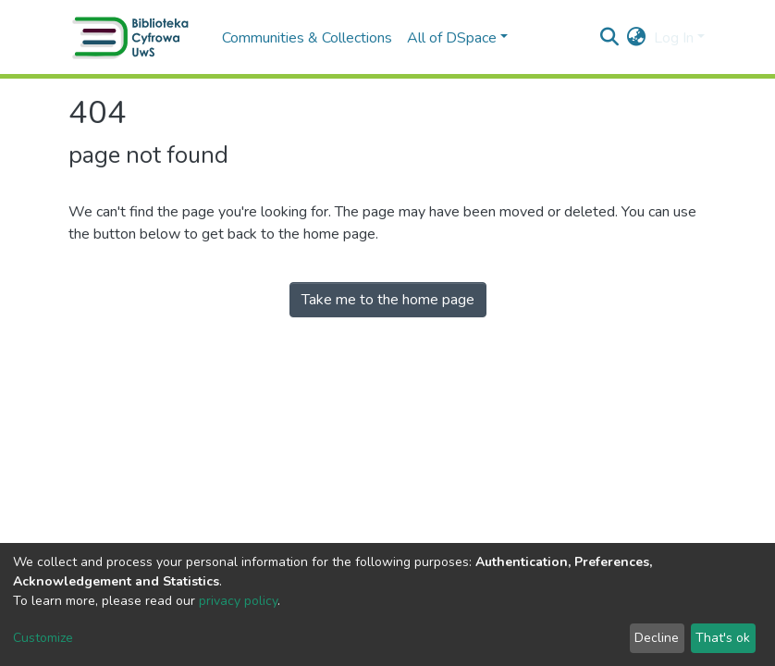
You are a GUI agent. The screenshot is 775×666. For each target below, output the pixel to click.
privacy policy (238, 601)
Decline (656, 638)
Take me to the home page (387, 300)
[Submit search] (609, 38)
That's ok (722, 638)
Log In (674, 38)
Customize (43, 638)
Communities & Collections (307, 38)
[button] (636, 38)
